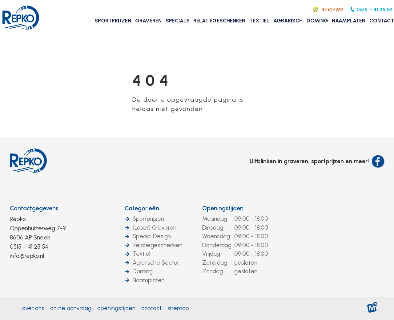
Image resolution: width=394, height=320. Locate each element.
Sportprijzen (148, 218)
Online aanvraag (70, 308)
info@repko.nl (27, 255)
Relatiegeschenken (158, 245)
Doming (143, 271)
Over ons (33, 308)
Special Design (152, 236)
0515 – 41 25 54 (29, 246)
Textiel (141, 253)
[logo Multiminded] (372, 308)
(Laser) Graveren (154, 227)
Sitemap (178, 308)
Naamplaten (149, 280)
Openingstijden (222, 208)
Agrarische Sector (156, 262)
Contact (151, 308)
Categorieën (142, 208)
